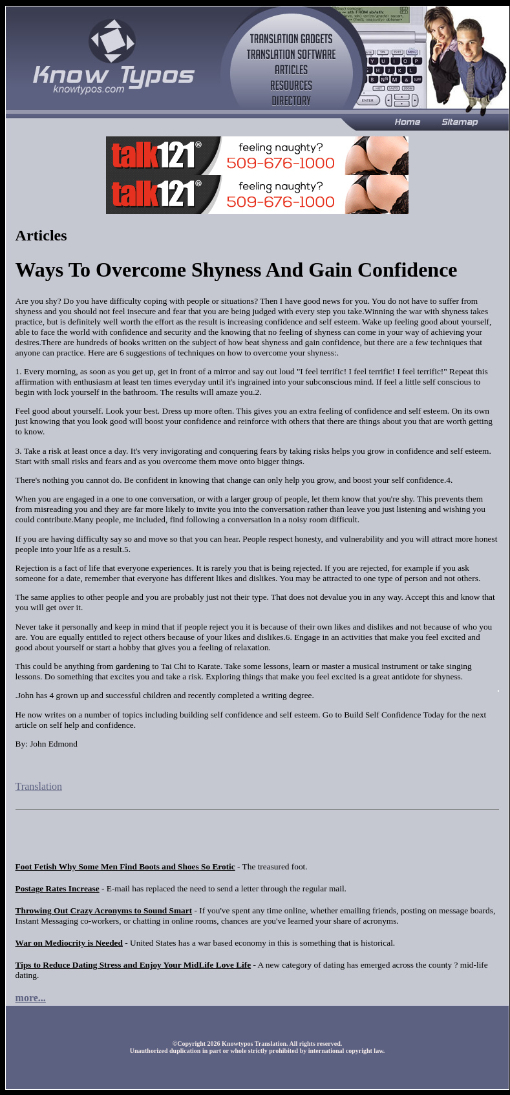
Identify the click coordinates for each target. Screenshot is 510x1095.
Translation (39, 786)
